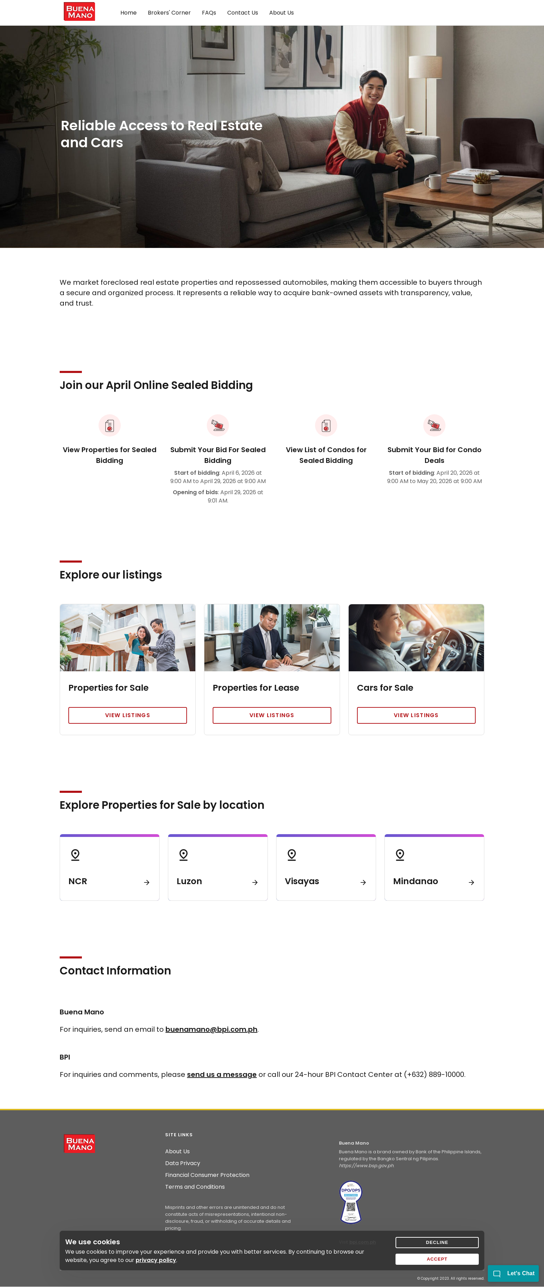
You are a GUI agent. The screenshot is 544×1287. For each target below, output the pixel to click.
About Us (177, 1151)
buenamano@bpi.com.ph (211, 1029)
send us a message (222, 1074)
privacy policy (156, 1260)
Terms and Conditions (195, 1187)
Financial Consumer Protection (207, 1175)
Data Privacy (182, 1163)
